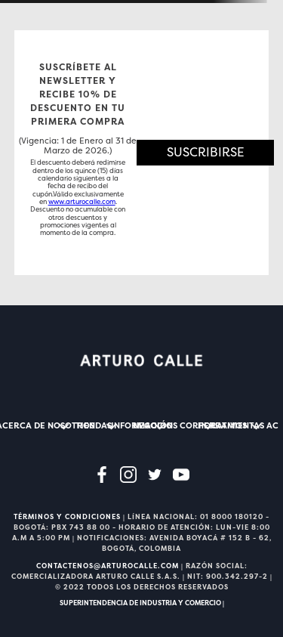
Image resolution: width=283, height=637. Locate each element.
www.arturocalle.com (81, 201)
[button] (205, 152)
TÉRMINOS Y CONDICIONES (67, 516)
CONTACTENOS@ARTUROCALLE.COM (107, 566)
